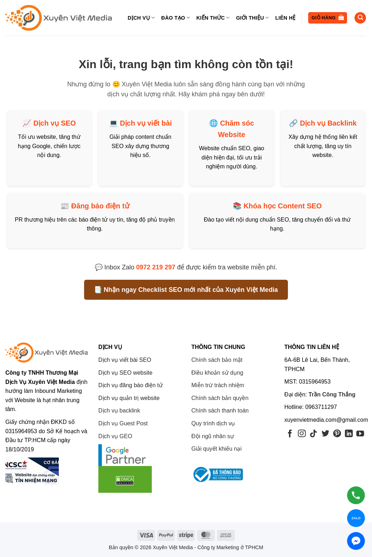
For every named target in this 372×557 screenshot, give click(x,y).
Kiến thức (212, 17)
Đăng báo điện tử (100, 206)
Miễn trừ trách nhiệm (217, 385)
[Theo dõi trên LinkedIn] (349, 434)
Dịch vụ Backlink (328, 123)
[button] (327, 18)
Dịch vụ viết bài (146, 123)
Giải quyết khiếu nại (216, 449)
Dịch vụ (141, 17)
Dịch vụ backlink (119, 410)
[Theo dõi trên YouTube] (360, 434)
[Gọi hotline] (356, 495)
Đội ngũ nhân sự (212, 436)
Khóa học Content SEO (282, 206)
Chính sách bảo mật (216, 360)
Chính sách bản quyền (219, 398)
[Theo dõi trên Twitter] (325, 434)
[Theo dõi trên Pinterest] (337, 434)
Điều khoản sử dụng (217, 373)
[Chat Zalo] (356, 518)
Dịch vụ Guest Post (123, 423)
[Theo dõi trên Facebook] (290, 434)
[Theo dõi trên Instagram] (302, 434)
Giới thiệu (252, 17)
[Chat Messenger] (356, 541)
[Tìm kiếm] (360, 18)
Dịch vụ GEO (115, 436)
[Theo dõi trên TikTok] (313, 434)
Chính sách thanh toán (220, 410)
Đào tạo (175, 17)
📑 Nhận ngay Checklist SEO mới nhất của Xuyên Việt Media (186, 289)
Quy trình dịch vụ (213, 423)
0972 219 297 (155, 267)
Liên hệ (285, 18)
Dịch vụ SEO (54, 123)
